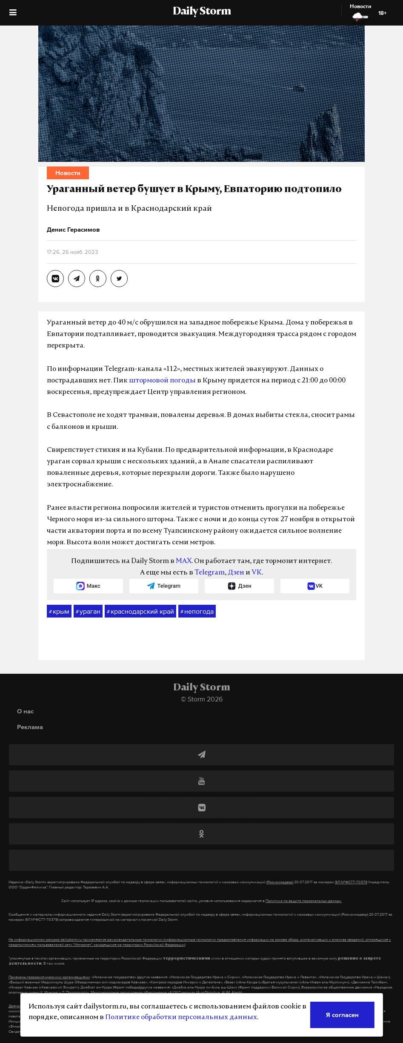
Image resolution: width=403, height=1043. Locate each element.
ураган (88, 611)
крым (59, 611)
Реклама (30, 726)
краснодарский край (140, 611)
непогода (197, 611)
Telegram (209, 572)
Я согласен (342, 1014)
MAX (183, 561)
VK (257, 572)
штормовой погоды (162, 380)
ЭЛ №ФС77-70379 (351, 882)
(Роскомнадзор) (279, 882)
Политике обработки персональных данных (181, 1017)
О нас (25, 711)
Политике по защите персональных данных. (304, 901)
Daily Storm (202, 12)
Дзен (236, 572)
